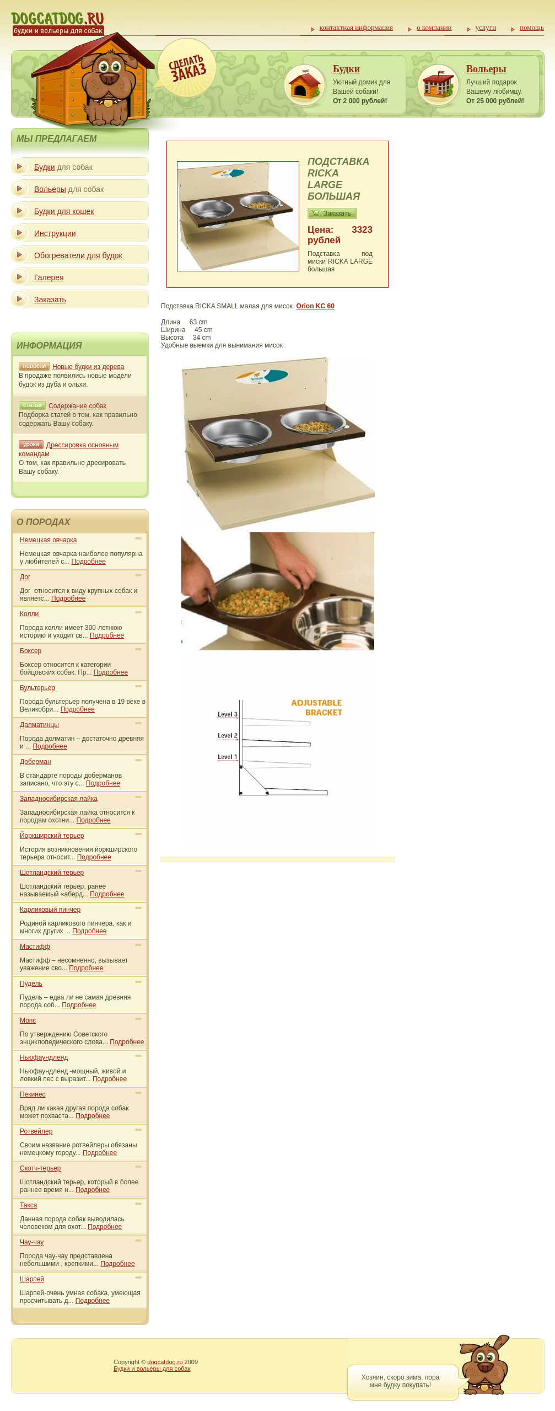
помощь (532, 27)
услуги (486, 27)
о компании (434, 27)
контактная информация (356, 27)
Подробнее (89, 561)
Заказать (50, 299)
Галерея (49, 277)
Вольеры (486, 68)
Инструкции (55, 233)
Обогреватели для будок (78, 255)
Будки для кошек (64, 211)
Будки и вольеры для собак (152, 1368)
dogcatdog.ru (164, 1362)
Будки (346, 68)
